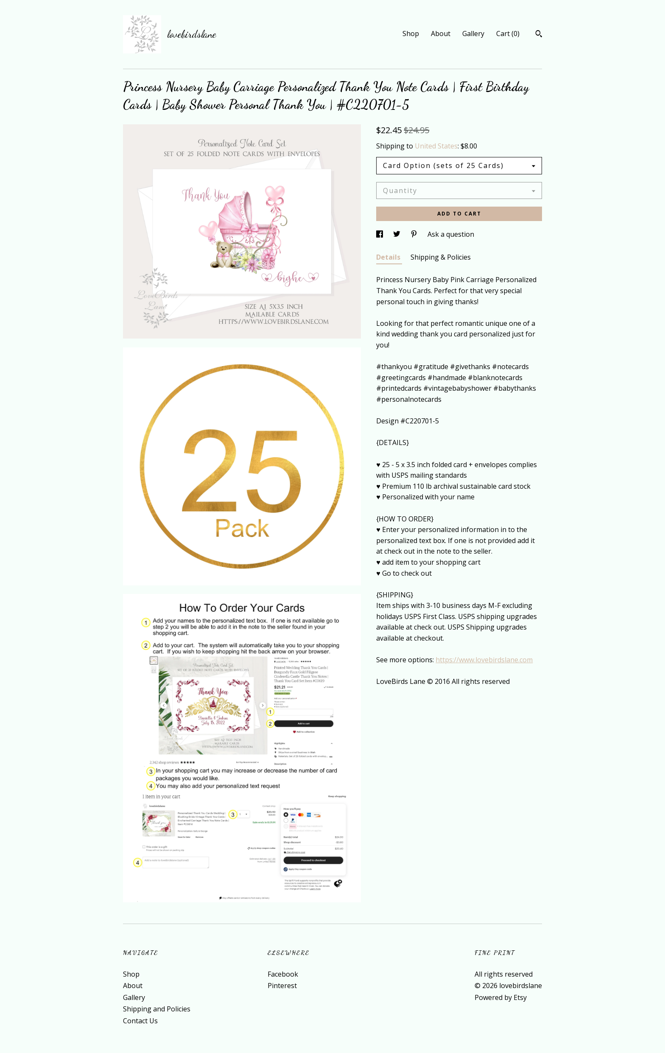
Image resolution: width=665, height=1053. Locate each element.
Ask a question (451, 234)
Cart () (508, 33)
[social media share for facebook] (380, 234)
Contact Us (140, 1020)
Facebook (283, 974)
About (440, 33)
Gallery (473, 33)
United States (436, 146)
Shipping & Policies (441, 257)
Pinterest (282, 985)
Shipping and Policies (156, 1009)
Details (389, 257)
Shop (410, 33)
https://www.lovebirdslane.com (484, 659)
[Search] (539, 34)
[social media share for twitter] (397, 234)
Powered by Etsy (501, 997)
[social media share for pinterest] (415, 234)
